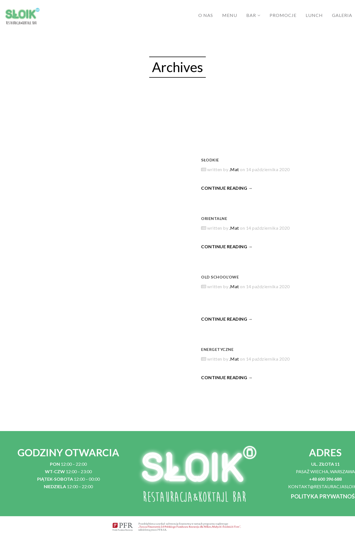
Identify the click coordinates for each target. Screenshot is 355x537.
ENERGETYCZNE (217, 349)
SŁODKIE (210, 160)
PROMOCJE (283, 15)
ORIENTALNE (214, 218)
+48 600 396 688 (325, 479)
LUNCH (314, 15)
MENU (229, 15)
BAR (251, 15)
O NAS (205, 15)
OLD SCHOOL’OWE (220, 277)
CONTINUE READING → (227, 188)
